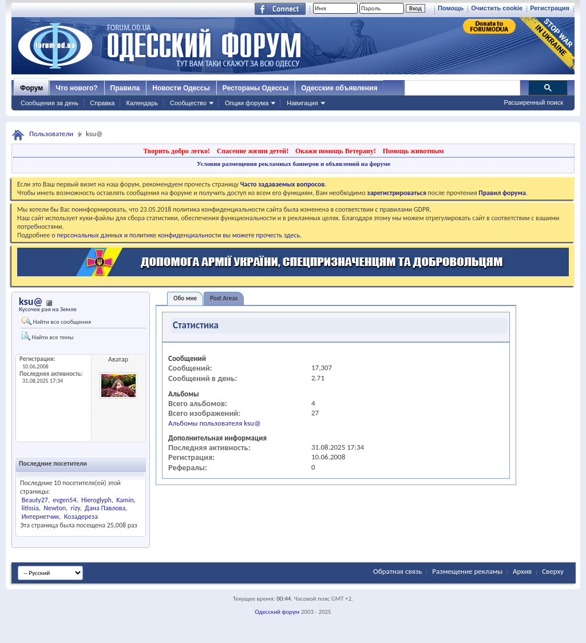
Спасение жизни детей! (252, 151)
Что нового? (76, 88)
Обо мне (185, 298)
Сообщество (188, 103)
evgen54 (64, 500)
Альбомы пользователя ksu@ (214, 423)
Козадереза (81, 517)
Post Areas (223, 298)
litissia (30, 508)
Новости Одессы (180, 88)
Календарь (142, 103)
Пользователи (51, 133)
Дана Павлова (105, 508)
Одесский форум (277, 612)
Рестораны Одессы (256, 88)
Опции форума (246, 103)
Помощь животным (413, 151)
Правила (125, 88)
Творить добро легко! (176, 151)
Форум (31, 88)
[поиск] (461, 88)
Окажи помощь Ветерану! (335, 151)
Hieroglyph (96, 500)
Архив (522, 571)
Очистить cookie (496, 8)
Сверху (553, 571)
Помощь (451, 8)
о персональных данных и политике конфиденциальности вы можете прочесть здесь (176, 235)
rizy (75, 508)
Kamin (124, 500)
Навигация (302, 103)
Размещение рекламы (467, 571)
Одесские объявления (339, 88)
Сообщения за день (49, 103)
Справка (102, 103)
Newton (54, 508)
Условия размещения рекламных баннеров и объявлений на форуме (293, 163)
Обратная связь (397, 571)
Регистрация (549, 8)
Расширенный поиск (533, 102)
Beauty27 (35, 500)
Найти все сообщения (56, 321)
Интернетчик (41, 517)
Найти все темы (47, 336)
